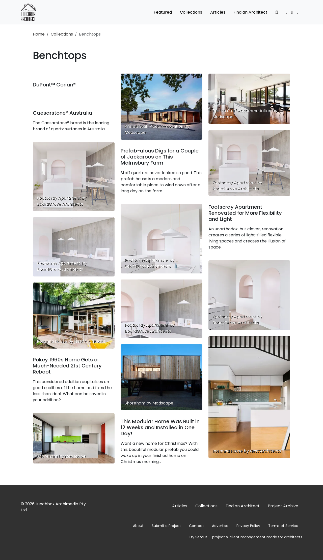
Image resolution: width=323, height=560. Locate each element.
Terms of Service (283, 525)
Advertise (220, 525)
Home (39, 34)
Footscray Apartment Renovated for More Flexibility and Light (245, 213)
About (138, 525)
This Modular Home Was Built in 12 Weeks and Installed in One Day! (160, 427)
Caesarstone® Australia (62, 113)
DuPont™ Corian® (54, 85)
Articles (217, 12)
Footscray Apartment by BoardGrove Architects (62, 201)
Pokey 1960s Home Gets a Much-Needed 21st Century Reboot (67, 366)
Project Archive (283, 506)
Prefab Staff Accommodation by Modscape (244, 114)
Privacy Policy (248, 525)
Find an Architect (250, 12)
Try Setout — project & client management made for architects (245, 537)
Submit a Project (166, 525)
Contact (196, 525)
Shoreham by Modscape (61, 456)
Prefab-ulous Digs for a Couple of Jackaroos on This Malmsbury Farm (160, 157)
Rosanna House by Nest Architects (246, 451)
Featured (163, 12)
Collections (191, 12)
